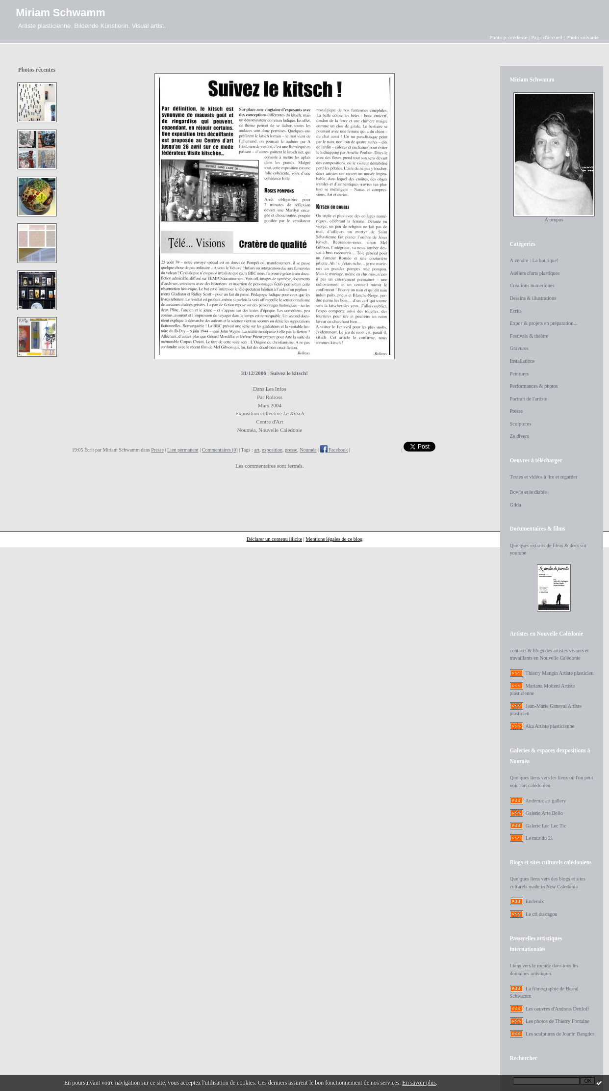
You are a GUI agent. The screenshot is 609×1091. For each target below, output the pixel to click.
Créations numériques (532, 285)
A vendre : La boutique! (534, 260)
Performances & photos (534, 386)
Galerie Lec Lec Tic (546, 825)
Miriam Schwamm (60, 12)
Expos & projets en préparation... (544, 323)
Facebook (334, 449)
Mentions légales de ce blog (333, 539)
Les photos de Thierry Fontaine (557, 1021)
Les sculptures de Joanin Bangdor (560, 1034)
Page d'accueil (546, 37)
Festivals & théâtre (529, 336)
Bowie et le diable (528, 492)
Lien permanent (183, 449)
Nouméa (308, 449)
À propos (553, 219)
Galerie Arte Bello (544, 813)
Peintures (519, 373)
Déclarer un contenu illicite (274, 539)
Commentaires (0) (220, 449)
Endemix (535, 901)
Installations (522, 361)
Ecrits (516, 311)
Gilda (515, 504)
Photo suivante (582, 37)
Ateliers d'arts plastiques (535, 273)
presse (291, 449)
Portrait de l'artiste (528, 398)
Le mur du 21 (539, 838)
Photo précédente (508, 37)
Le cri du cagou (542, 914)
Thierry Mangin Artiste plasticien (560, 673)
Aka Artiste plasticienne (549, 726)
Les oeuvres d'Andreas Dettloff (557, 1008)
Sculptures (521, 423)
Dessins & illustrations (533, 298)
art (256, 449)
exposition (272, 449)
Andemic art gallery (545, 800)
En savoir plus (419, 1082)
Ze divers (519, 436)
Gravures (519, 348)
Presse (157, 449)
